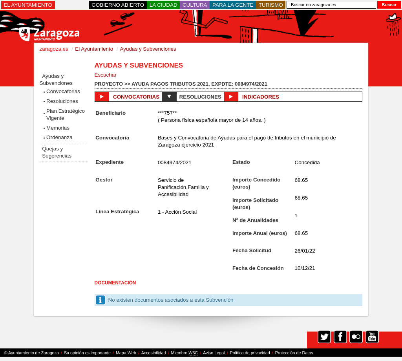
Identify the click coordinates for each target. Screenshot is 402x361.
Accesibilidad (153, 352)
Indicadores (251, 96)
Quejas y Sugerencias (56, 152)
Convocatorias (63, 91)
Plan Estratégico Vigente (65, 114)
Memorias (57, 128)
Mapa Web (126, 352)
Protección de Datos (294, 352)
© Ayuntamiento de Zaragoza (31, 352)
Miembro (184, 353)
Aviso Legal (214, 352)
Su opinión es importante (87, 352)
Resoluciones (62, 101)
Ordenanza (59, 137)
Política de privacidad (250, 352)
